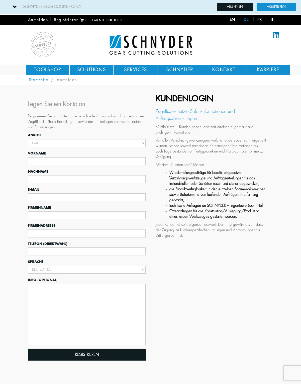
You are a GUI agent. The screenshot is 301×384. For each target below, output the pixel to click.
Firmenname (39, 207)
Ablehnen (235, 6)
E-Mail (33, 189)
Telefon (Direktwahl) (47, 243)
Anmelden (38, 20)
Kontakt (223, 69)
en (232, 20)
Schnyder (179, 69)
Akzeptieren (276, 6)
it (272, 20)
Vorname (37, 153)
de (246, 20)
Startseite (38, 80)
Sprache (35, 261)
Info (43, 280)
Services (135, 69)
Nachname (38, 171)
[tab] (150, 7)
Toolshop (47, 69)
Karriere (268, 69)
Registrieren (66, 20)
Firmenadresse (41, 225)
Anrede (34, 135)
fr (259, 20)
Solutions (91, 69)
